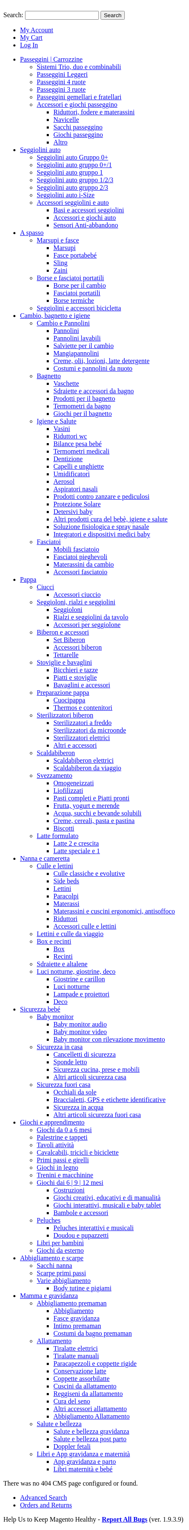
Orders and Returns (46, 1505)
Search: (13, 14)
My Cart (31, 37)
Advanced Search (43, 1497)
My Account (36, 30)
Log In (29, 45)
